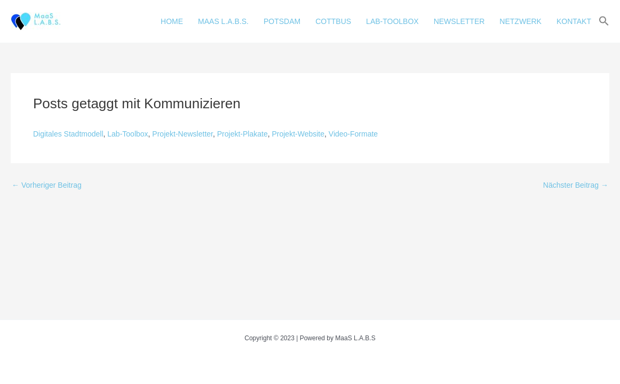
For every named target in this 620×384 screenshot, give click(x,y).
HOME (172, 21)
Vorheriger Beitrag (47, 185)
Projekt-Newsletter (182, 134)
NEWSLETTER (459, 21)
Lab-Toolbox (127, 134)
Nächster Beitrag (575, 185)
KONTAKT (574, 21)
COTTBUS (333, 21)
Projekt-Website (298, 134)
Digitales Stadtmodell (68, 134)
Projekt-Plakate (242, 134)
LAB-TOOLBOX (392, 21)
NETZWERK (520, 21)
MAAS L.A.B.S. (223, 21)
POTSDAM (282, 21)
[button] (604, 21)
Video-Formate (353, 134)
